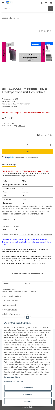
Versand (21, 126)
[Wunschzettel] (46, 2)
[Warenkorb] (50, 2)
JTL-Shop (31, 407)
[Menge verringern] (4, 144)
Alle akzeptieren (28, 387)
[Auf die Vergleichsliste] (42, 31)
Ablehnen (27, 401)
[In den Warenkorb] (4, 25)
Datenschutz (19, 381)
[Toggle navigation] (3, 1)
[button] (42, 2)
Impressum (8, 381)
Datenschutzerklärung (12, 377)
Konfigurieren (28, 394)
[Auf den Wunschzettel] (48, 31)
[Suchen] (25, 8)
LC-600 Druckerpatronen (20, 104)
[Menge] (27, 144)
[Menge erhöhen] (50, 144)
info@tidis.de (12, 310)
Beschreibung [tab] (9, 164)
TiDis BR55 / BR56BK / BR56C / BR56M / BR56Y (35, 235)
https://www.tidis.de (13, 314)
